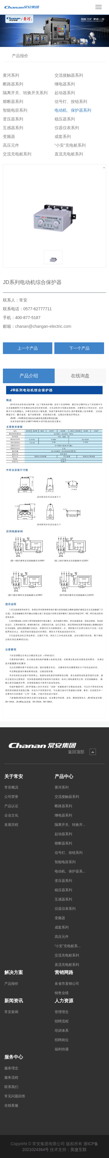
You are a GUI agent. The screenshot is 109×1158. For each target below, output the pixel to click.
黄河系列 (9, 75)
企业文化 (11, 815)
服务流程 (11, 1077)
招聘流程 (62, 1021)
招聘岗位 (62, 1040)
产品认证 (11, 806)
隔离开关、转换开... (70, 825)
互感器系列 (11, 127)
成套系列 (61, 136)
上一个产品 (27, 348)
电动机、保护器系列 (71, 110)
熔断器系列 (11, 101)
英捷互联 (78, 1149)
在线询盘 (80, 375)
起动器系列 (63, 92)
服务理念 (11, 1068)
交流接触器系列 (67, 75)
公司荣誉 (11, 797)
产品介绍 (28, 375)
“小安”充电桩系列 (68, 145)
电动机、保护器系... (70, 871)
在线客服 (11, 1105)
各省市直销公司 (67, 984)
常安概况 (11, 787)
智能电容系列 (13, 110)
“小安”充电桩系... (68, 946)
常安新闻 (11, 1012)
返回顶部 (76, 751)
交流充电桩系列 (15, 154)
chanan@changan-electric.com (43, 326)
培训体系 (62, 1031)
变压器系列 (11, 119)
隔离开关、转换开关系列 (23, 92)
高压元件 (9, 145)
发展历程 (11, 825)
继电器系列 (63, 84)
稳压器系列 (63, 119)
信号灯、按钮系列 (69, 101)
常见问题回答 (14, 1096)
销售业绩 (62, 993)
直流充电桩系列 (67, 154)
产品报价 (19, 55)
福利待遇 (62, 1049)
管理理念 (62, 1012)
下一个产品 (79, 348)
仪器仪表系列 (65, 127)
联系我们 (11, 1087)
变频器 (7, 136)
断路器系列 (11, 84)
